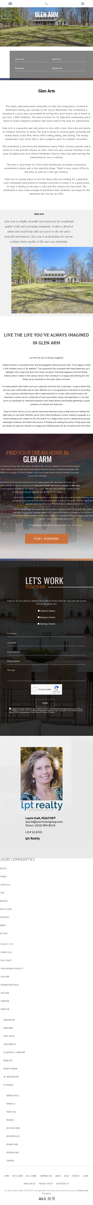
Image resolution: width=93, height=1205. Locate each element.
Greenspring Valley (10, 985)
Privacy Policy (46, 1184)
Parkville (10, 1104)
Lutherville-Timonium (14, 1052)
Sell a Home (31, 1176)
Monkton (8, 1060)
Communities (46, 1176)
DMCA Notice (30, 1184)
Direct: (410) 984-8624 (40, 825)
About (58, 1176)
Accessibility (62, 1184)
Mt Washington (11, 1077)
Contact (76, 1176)
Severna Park (12, 1152)
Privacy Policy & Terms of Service (44, 683)
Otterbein (8, 1085)
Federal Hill (6, 952)
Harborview (9, 1020)
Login (86, 1176)
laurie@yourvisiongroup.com (44, 822)
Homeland (8, 1028)
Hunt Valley (9, 1036)
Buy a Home (17, 1176)
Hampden (5, 1001)
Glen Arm (5, 977)
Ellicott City (7, 944)
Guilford (5, 993)
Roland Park (12, 1144)
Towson (10, 1161)
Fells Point (6, 960)
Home (7, 1176)
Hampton (5, 1009)
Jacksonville (10, 1044)
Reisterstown (13, 1128)
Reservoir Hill (13, 1136)
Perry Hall (11, 1112)
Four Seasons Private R (12, 968)
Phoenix (10, 1120)
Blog (66, 1176)
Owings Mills (12, 1096)
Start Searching (46, 545)
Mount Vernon (10, 1069)
